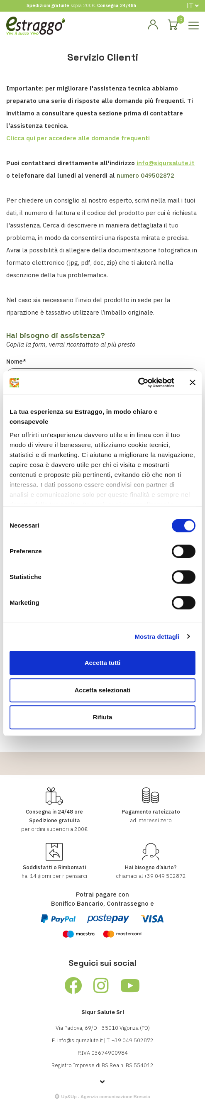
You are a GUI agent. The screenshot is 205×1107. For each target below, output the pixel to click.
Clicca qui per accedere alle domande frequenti (78, 138)
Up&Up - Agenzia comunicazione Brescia (105, 1096)
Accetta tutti (103, 662)
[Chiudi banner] (192, 383)
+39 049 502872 (165, 876)
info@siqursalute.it (166, 163)
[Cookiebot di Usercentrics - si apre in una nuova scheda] (138, 382)
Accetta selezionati (102, 690)
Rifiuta (102, 717)
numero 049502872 (145, 175)
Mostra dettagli (156, 636)
